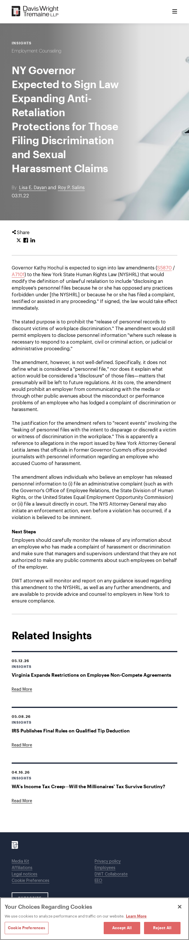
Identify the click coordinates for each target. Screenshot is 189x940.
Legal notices (24, 874)
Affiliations (22, 868)
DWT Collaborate (111, 874)
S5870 (164, 268)
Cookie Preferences (30, 881)
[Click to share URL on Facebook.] (25, 240)
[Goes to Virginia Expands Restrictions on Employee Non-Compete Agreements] (22, 689)
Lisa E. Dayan (33, 187)
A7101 (18, 274)
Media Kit (20, 861)
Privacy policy (108, 861)
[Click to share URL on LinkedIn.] (32, 240)
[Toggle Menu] (174, 12)
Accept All (122, 927)
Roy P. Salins (71, 187)
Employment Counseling (36, 51)
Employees (105, 868)
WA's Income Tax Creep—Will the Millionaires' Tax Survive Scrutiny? (88, 786)
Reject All (162, 927)
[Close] (179, 906)
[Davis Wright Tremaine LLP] (35, 11)
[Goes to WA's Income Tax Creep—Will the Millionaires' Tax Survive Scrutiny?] (22, 801)
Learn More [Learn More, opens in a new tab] (136, 916)
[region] (94, 918)
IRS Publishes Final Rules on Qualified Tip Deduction (71, 730)
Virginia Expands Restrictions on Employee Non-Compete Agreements (91, 675)
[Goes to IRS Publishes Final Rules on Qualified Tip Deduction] (22, 745)
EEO (98, 881)
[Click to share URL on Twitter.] (18, 240)
